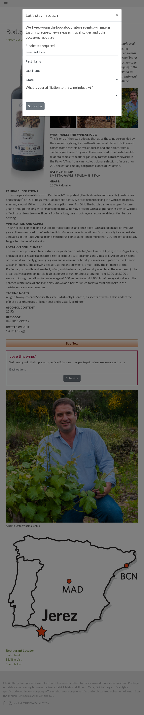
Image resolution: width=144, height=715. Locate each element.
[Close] (117, 14)
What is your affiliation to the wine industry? (59, 87)
